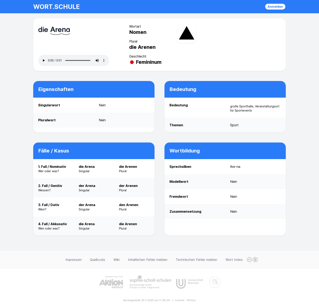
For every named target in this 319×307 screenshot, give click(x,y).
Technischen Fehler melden (196, 260)
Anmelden (275, 6)
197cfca (191, 300)
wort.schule (56, 6)
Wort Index (234, 260)
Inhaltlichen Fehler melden (147, 260)
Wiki (116, 260)
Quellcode (97, 260)
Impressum (73, 260)
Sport (234, 125)
